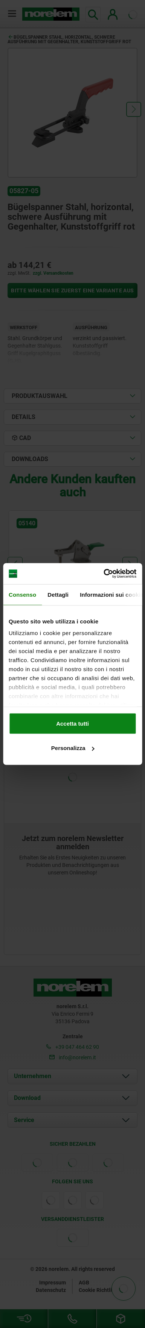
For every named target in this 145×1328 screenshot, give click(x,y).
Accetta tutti (72, 723)
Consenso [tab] (22, 594)
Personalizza (73, 748)
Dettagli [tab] (58, 594)
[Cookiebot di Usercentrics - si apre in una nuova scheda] (104, 574)
